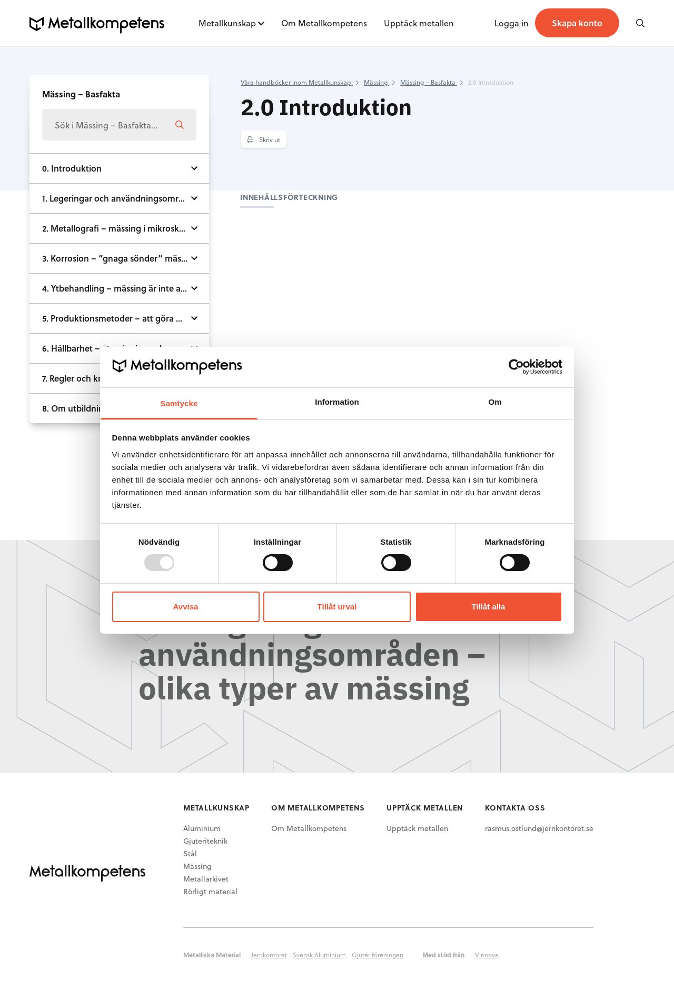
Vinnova (487, 954)
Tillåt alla (489, 606)
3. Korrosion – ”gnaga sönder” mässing (119, 258)
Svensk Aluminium (319, 954)
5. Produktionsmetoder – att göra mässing (125, 318)
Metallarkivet (206, 878)
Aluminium (202, 828)
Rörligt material (210, 891)
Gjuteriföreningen (377, 954)
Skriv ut (263, 139)
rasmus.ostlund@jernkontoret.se (539, 828)
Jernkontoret (269, 954)
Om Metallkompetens (324, 23)
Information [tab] (337, 401)
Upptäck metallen (419, 23)
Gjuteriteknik (205, 840)
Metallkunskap (227, 23)
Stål (190, 853)
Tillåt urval (337, 606)
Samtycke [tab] (179, 403)
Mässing (197, 866)
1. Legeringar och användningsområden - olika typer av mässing (125, 198)
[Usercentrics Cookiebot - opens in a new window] (516, 367)
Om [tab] (494, 401)
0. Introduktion (72, 168)
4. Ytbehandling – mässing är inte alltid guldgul (125, 288)
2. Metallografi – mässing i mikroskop (116, 228)
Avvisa (186, 606)
